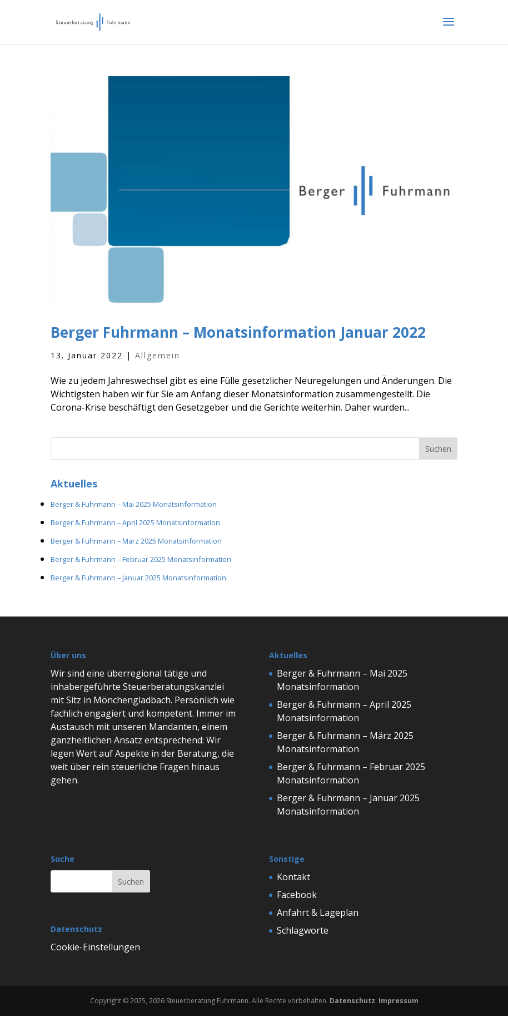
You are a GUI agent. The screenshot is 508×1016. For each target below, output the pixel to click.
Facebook (297, 895)
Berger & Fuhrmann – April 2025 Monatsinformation (135, 522)
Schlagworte (302, 930)
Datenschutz (352, 1000)
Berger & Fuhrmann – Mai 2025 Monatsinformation (134, 504)
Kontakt (293, 877)
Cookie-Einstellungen (95, 947)
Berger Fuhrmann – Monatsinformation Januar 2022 (238, 332)
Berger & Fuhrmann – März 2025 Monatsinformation (136, 541)
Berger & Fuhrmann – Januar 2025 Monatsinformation (138, 578)
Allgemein (157, 355)
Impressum (398, 1000)
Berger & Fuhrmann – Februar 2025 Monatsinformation (141, 559)
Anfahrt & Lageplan (317, 912)
